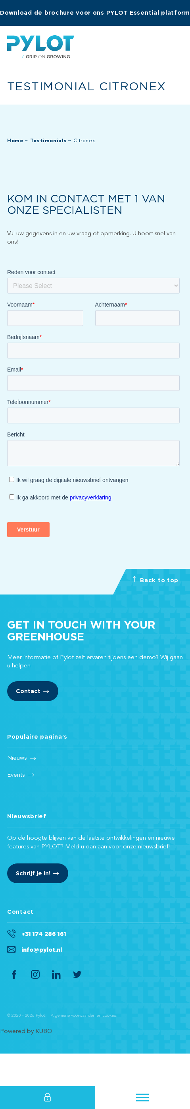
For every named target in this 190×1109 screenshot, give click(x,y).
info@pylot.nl (41, 982)
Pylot (40, 46)
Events (16, 807)
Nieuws (17, 790)
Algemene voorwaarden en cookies (84, 1048)
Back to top (155, 610)
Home (15, 140)
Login (47, 1097)
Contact (28, 723)
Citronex (84, 140)
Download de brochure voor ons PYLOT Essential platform (95, 12)
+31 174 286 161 (43, 966)
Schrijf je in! (33, 906)
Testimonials (48, 140)
